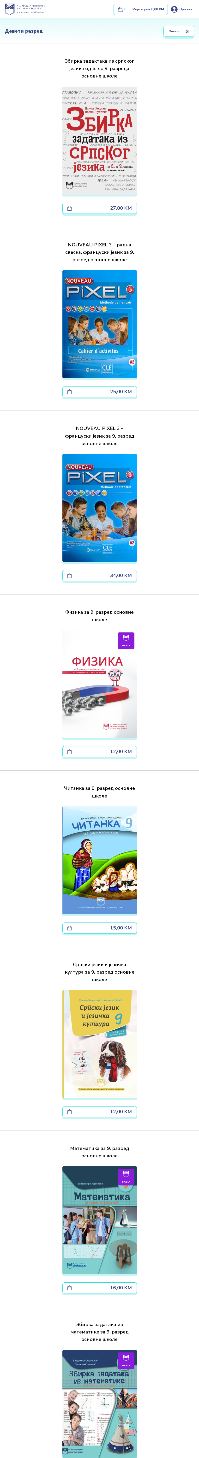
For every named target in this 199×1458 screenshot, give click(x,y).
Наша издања (16, 1285)
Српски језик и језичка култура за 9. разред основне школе (149, 446)
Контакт (11, 1314)
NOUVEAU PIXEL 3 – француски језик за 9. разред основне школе (50, 259)
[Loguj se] (181, 9)
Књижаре (12, 1299)
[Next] (129, 988)
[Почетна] (29, 1406)
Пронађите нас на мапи (99, 1127)
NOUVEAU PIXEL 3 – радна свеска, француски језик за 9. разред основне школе (149, 73)
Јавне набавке (16, 1307)
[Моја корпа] (141, 9)
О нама (10, 1278)
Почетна (11, 1271)
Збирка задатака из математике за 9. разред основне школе (149, 632)
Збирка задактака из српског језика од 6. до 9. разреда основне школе (49, 73)
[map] (53, 1376)
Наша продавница (19, 1321)
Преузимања (15, 1292)
